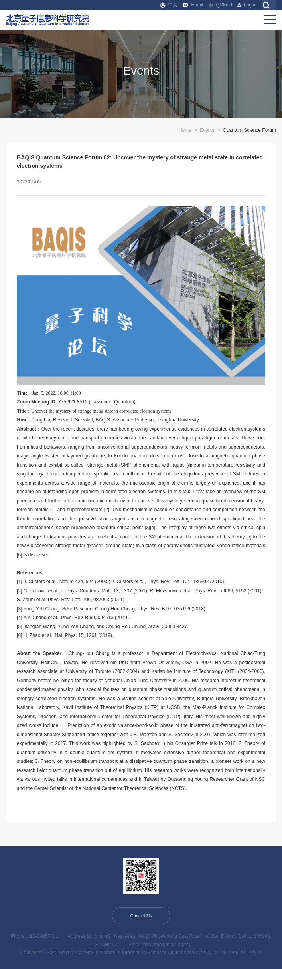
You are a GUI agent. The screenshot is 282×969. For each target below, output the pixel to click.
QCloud (220, 5)
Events (207, 130)
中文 (168, 5)
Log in (246, 5)
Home (185, 130)
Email (193, 5)
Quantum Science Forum (249, 130)
